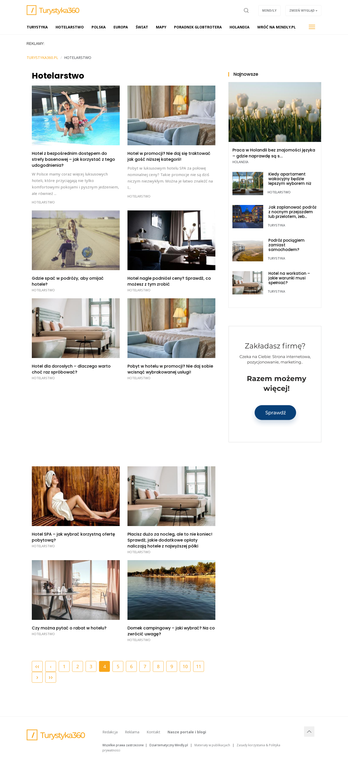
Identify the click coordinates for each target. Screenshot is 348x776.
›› (51, 676)
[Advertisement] (123, 422)
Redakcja (110, 731)
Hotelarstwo (43, 202)
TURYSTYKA (276, 225)
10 (185, 666)
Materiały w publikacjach (212, 745)
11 (198, 666)
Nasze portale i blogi (187, 731)
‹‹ (37, 665)
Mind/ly (269, 10)
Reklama (132, 731)
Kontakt (153, 731)
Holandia (240, 162)
